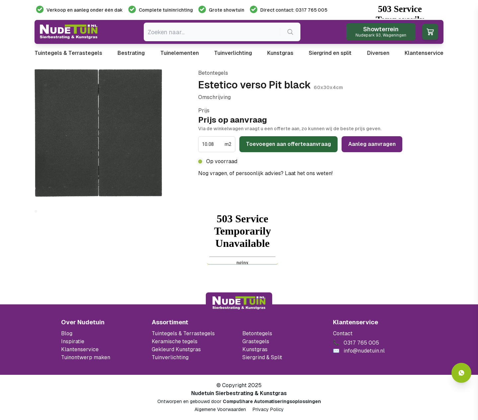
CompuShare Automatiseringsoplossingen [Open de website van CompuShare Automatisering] (272, 401)
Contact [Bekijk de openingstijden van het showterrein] (343, 333)
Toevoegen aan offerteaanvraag (288, 144)
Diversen (378, 53)
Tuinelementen (179, 53)
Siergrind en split (330, 53)
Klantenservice (424, 53)
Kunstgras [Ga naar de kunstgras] (255, 349)
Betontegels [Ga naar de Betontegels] (257, 333)
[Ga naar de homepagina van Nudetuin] (69, 32)
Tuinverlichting (233, 53)
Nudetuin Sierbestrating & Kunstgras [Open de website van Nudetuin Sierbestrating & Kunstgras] (239, 393)
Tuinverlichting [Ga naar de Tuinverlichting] (170, 357)
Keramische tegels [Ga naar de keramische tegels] (175, 341)
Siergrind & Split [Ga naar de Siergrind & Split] (262, 357)
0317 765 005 (351, 173)
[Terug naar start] (239, 303)
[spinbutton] (212, 144)
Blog (66, 333)
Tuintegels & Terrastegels (68, 53)
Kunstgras (280, 53)
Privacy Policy (268, 409)
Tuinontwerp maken (85, 357)
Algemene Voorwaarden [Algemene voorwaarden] (220, 409)
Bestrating (131, 53)
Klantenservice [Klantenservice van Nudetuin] (80, 349)
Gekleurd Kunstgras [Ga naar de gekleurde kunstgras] (176, 349)
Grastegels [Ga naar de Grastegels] (255, 341)
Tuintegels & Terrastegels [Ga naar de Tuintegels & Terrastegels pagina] (183, 333)
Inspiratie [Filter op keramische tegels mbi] (72, 341)
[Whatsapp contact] (461, 373)
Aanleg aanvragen (372, 144)
